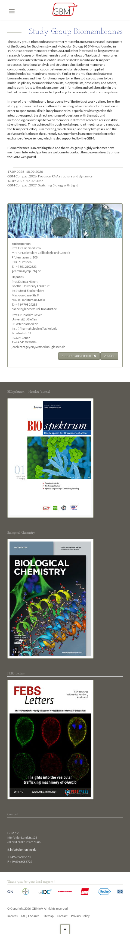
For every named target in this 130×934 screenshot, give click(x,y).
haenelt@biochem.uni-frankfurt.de (34, 309)
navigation (12, 11)
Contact (62, 916)
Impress (12, 916)
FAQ (24, 916)
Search (34, 916)
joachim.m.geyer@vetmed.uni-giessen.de (38, 347)
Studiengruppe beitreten (79, 356)
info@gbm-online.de (23, 849)
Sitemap (48, 916)
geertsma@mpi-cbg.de (26, 271)
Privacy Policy (80, 916)
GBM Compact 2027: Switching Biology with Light (42, 183)
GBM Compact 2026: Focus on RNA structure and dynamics (49, 173)
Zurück (109, 356)
